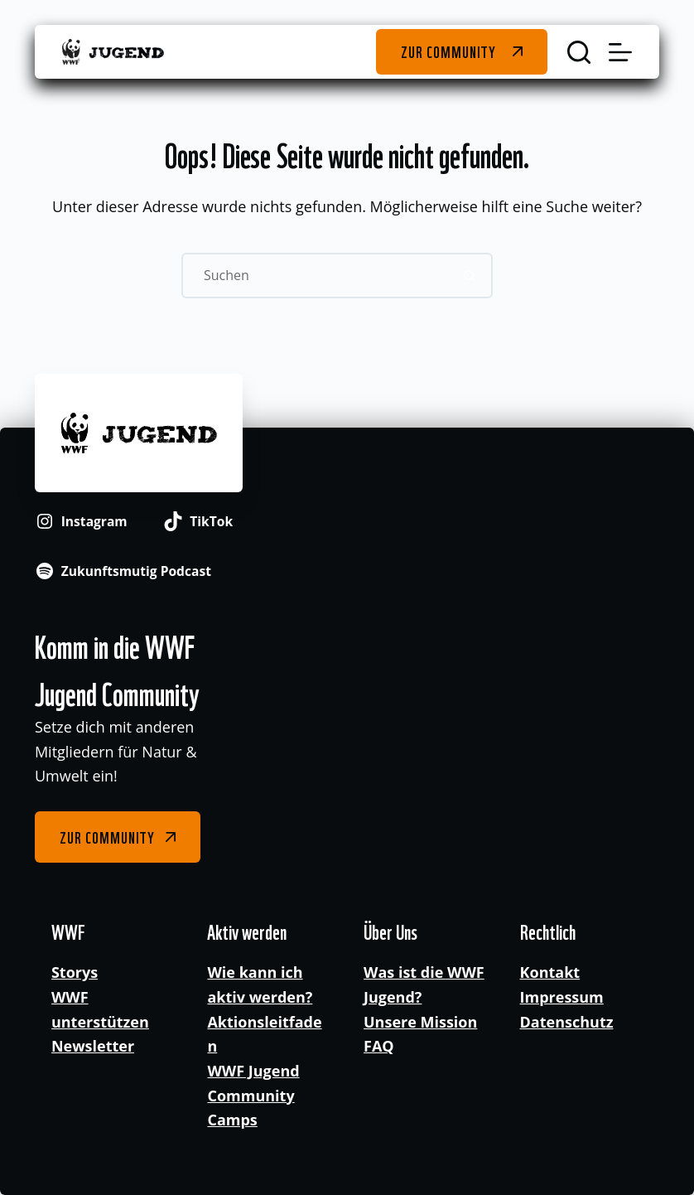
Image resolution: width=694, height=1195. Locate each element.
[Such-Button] (470, 275)
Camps (232, 1120)
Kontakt (550, 972)
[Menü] (620, 52)
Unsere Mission (420, 1022)
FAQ (379, 1046)
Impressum (562, 997)
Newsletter (92, 1046)
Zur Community (448, 51)
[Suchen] (578, 52)
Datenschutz (567, 1022)
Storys (74, 972)
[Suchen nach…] (314, 275)
